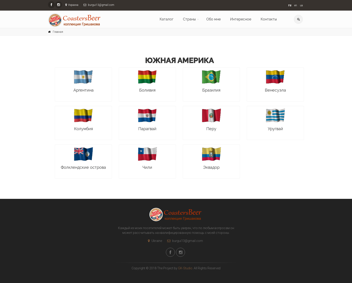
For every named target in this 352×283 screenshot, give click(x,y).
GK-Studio (185, 268)
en (295, 5)
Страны (189, 19)
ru (289, 5)
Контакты (269, 19)
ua (301, 5)
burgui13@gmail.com (184, 241)
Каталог (167, 19)
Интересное (240, 19)
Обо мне (213, 19)
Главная (58, 31)
